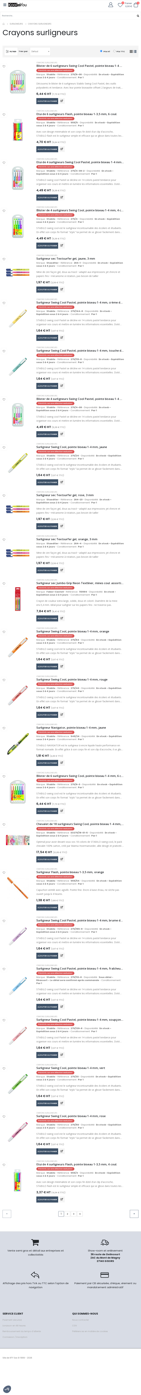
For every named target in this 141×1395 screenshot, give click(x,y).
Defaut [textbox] (35, 51)
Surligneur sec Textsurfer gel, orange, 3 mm (69, 550)
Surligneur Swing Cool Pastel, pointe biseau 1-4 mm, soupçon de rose (80, 1043)
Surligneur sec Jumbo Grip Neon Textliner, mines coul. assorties (80, 596)
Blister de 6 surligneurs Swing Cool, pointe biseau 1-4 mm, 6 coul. (80, 793)
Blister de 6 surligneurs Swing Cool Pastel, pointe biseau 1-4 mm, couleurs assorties (80, 66)
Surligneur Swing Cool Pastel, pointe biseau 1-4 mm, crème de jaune (80, 308)
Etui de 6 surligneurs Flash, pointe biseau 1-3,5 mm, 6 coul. (80, 115)
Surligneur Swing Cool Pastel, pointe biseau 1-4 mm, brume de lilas (80, 941)
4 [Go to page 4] (80, 1241)
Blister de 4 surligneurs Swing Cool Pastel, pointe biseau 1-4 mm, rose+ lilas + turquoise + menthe (80, 407)
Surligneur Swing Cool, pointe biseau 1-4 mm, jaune (74, 456)
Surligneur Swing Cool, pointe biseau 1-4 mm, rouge (75, 694)
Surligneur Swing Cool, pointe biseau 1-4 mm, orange (75, 645)
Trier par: (24, 51)
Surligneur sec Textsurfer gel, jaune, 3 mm (68, 263)
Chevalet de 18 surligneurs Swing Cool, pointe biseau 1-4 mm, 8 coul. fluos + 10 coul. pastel (80, 842)
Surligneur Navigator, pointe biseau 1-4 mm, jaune (74, 743)
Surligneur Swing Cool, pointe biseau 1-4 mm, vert (73, 1092)
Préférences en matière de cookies (92, 1359)
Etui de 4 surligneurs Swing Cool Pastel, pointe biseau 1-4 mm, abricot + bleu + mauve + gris (80, 164)
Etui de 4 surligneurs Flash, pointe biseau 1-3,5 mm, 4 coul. (80, 1191)
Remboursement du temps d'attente (23, 1359)
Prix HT (105, 51)
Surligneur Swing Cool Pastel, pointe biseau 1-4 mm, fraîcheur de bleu (80, 990)
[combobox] (41, 51)
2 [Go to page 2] (67, 1241)
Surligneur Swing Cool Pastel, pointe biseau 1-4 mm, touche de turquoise (80, 357)
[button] (135, 5)
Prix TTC (119, 51)
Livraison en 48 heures (15, 1353)
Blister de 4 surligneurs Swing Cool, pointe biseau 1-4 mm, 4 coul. (80, 214)
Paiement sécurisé (13, 1347)
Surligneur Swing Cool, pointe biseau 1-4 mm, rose (73, 1141)
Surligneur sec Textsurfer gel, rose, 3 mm (67, 505)
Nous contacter (80, 1347)
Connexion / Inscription (15, 1364)
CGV (74, 1353)
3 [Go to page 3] (73, 1241)
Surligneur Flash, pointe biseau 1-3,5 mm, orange (72, 891)
